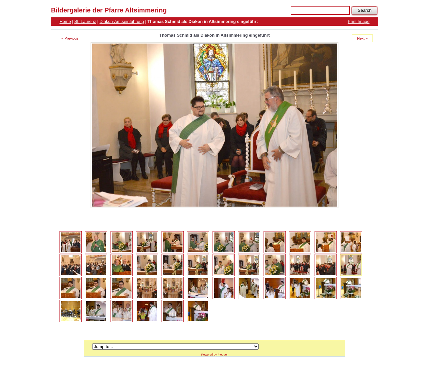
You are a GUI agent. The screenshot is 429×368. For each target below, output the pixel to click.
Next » (362, 38)
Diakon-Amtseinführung (121, 21)
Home (65, 21)
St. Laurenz (85, 21)
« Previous (69, 38)
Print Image (358, 21)
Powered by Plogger (214, 354)
